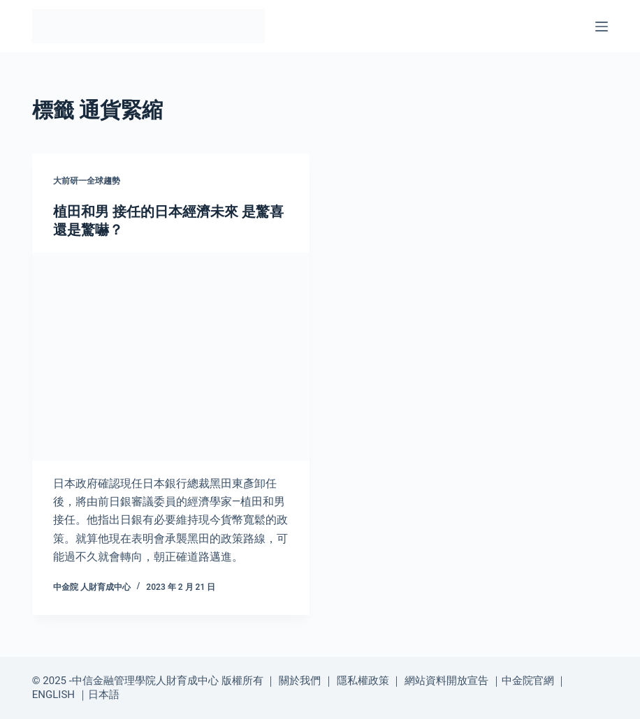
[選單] (601, 26)
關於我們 (300, 680)
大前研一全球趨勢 (86, 181)
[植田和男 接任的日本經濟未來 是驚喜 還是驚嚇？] (171, 357)
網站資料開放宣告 (446, 680)
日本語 (103, 694)
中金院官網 (528, 680)
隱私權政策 (363, 680)
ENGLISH (53, 694)
